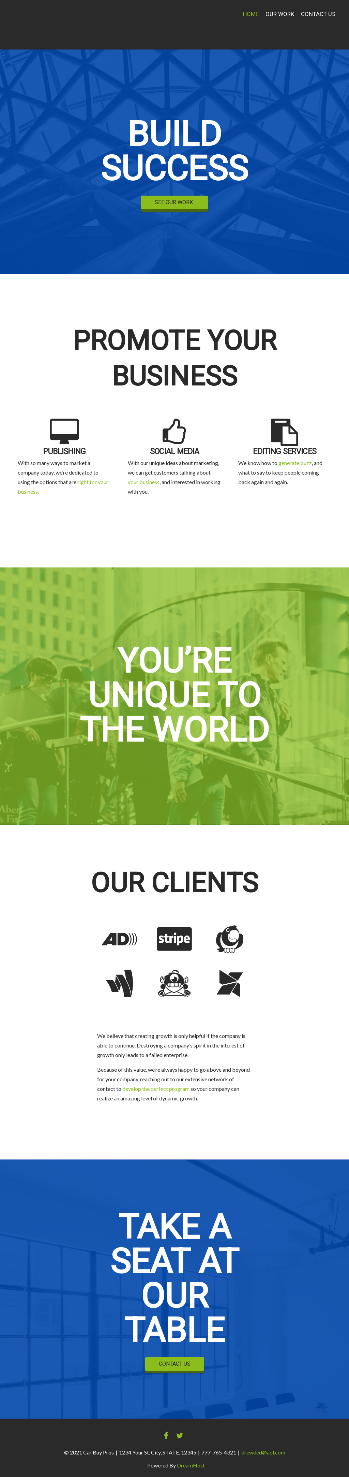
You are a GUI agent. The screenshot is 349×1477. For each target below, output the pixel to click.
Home (251, 14)
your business (144, 482)
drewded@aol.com (263, 1452)
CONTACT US (175, 1364)
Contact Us (318, 14)
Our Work (279, 14)
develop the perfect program (155, 1088)
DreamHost (191, 1465)
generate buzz (295, 463)
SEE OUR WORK (174, 202)
